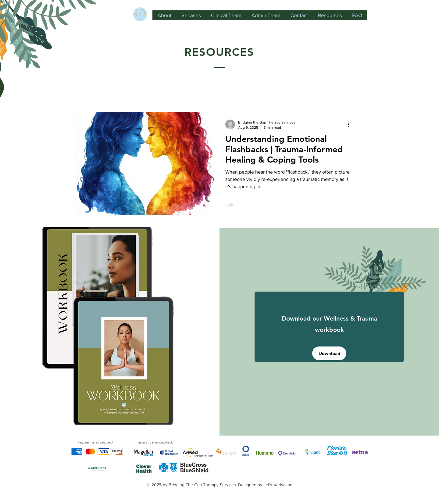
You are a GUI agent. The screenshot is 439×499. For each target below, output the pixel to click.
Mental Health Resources (191, 93)
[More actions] (350, 124)
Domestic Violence (129, 93)
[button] (355, 94)
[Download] (329, 353)
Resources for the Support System (271, 93)
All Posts (86, 93)
